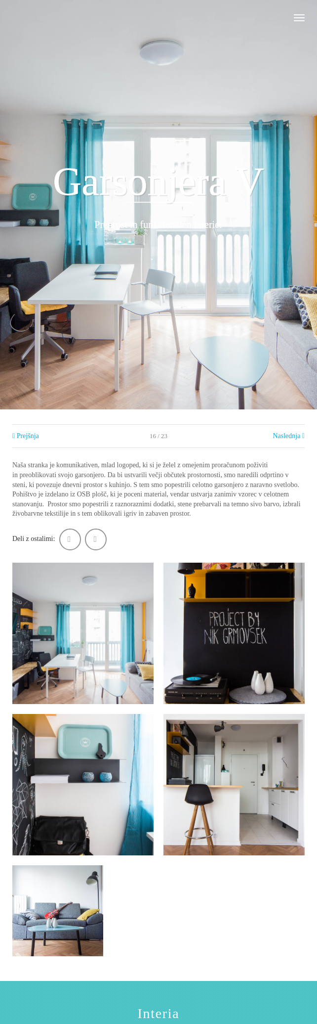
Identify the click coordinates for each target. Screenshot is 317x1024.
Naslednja (289, 436)
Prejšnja (25, 436)
